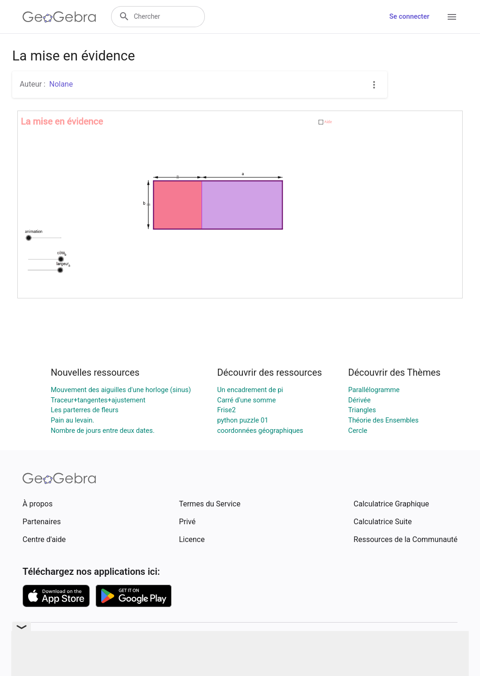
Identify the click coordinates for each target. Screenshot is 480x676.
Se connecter (409, 17)
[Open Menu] (452, 16)
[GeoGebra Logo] (59, 16)
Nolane (61, 84)
